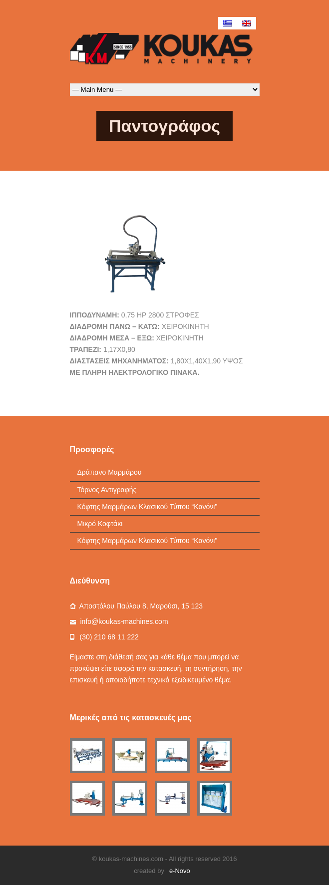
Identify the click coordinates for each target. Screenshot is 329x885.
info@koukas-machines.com (124, 621)
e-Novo (179, 871)
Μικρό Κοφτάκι (100, 524)
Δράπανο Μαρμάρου (109, 472)
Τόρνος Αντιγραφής (107, 490)
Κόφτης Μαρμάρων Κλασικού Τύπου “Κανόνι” (147, 507)
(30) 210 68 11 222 (109, 637)
